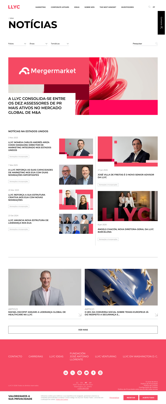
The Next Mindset (108, 7)
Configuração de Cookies (148, 389)
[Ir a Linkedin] (65, 375)
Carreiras (36, 358)
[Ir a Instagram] (79, 375)
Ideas (76, 7)
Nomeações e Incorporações (19, 156)
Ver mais (83, 331)
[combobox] (17, 43)
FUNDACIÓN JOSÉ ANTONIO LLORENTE (79, 358)
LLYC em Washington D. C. (140, 358)
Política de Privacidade (149, 386)
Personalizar (114, 397)
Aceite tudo (148, 398)
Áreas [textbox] (32, 43)
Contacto (161, 21)
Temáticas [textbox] (55, 43)
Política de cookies (151, 388)
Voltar (12, 18)
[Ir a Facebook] (93, 375)
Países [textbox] (11, 43)
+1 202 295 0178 (83, 391)
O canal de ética (152, 384)
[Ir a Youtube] (86, 375)
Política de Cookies (62, 399)
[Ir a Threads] (100, 375)
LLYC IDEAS (56, 358)
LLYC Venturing (105, 358)
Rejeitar (131, 398)
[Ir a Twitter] (72, 375)
